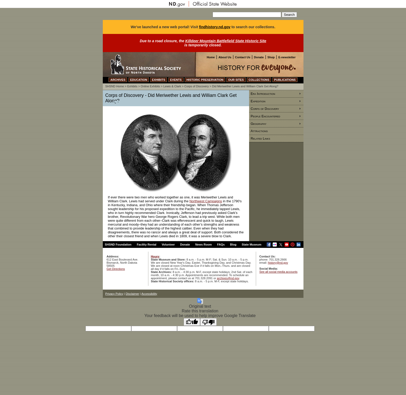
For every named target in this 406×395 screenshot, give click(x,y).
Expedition (258, 101)
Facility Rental (146, 244)
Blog (233, 244)
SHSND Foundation (118, 244)
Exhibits (132, 86)
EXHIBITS (158, 79)
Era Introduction (263, 94)
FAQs (221, 244)
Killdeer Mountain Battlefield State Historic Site (225, 41)
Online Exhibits (150, 86)
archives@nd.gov (228, 278)
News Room (203, 244)
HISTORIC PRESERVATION (204, 79)
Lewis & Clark (172, 86)
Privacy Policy (114, 293)
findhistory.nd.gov (214, 27)
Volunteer (168, 244)
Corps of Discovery (196, 86)
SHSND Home (114, 86)
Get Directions (116, 268)
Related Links (260, 138)
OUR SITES (236, 79)
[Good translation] (192, 322)
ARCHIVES (117, 79)
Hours (155, 256)
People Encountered (265, 116)
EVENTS (176, 79)
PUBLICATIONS (285, 79)
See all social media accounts (278, 271)
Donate (259, 57)
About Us (225, 57)
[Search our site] (247, 14)
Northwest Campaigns (206, 201)
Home (211, 57)
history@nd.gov (278, 262)
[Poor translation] (208, 322)
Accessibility (149, 293)
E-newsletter (287, 57)
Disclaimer (132, 293)
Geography (258, 124)
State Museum (252, 244)
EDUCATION (138, 79)
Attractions (259, 131)
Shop (271, 57)
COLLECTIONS (259, 79)
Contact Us (242, 57)
